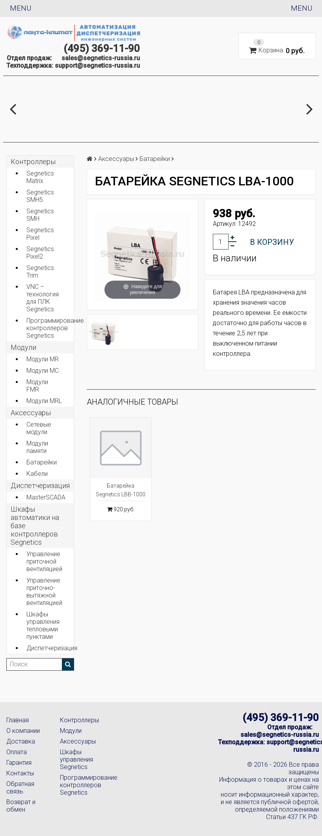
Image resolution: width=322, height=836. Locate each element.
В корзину (272, 242)
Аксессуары (78, 741)
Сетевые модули (38, 428)
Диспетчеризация (40, 485)
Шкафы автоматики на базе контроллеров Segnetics (35, 525)
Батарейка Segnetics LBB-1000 (120, 490)
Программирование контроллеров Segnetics (50, 328)
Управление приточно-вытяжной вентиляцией (44, 592)
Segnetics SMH (40, 214)
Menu (20, 8)
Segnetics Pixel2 (40, 252)
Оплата (16, 752)
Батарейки (41, 462)
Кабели (37, 473)
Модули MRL (44, 401)
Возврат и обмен (20, 805)
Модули (23, 347)
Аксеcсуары (31, 413)
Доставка (20, 741)
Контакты (20, 773)
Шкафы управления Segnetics (76, 759)
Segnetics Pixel (40, 233)
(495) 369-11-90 (101, 48)
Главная (17, 720)
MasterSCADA (45, 497)
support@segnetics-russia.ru (97, 65)
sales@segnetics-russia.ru (100, 58)
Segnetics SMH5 (40, 196)
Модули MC (42, 370)
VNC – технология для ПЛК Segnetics (42, 298)
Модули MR (42, 359)
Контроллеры (33, 161)
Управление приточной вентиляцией (44, 561)
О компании (23, 730)
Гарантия (19, 762)
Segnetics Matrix (40, 177)
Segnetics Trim (40, 271)
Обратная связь (20, 787)
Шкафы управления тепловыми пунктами (43, 625)
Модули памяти (37, 447)
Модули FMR (37, 385)
